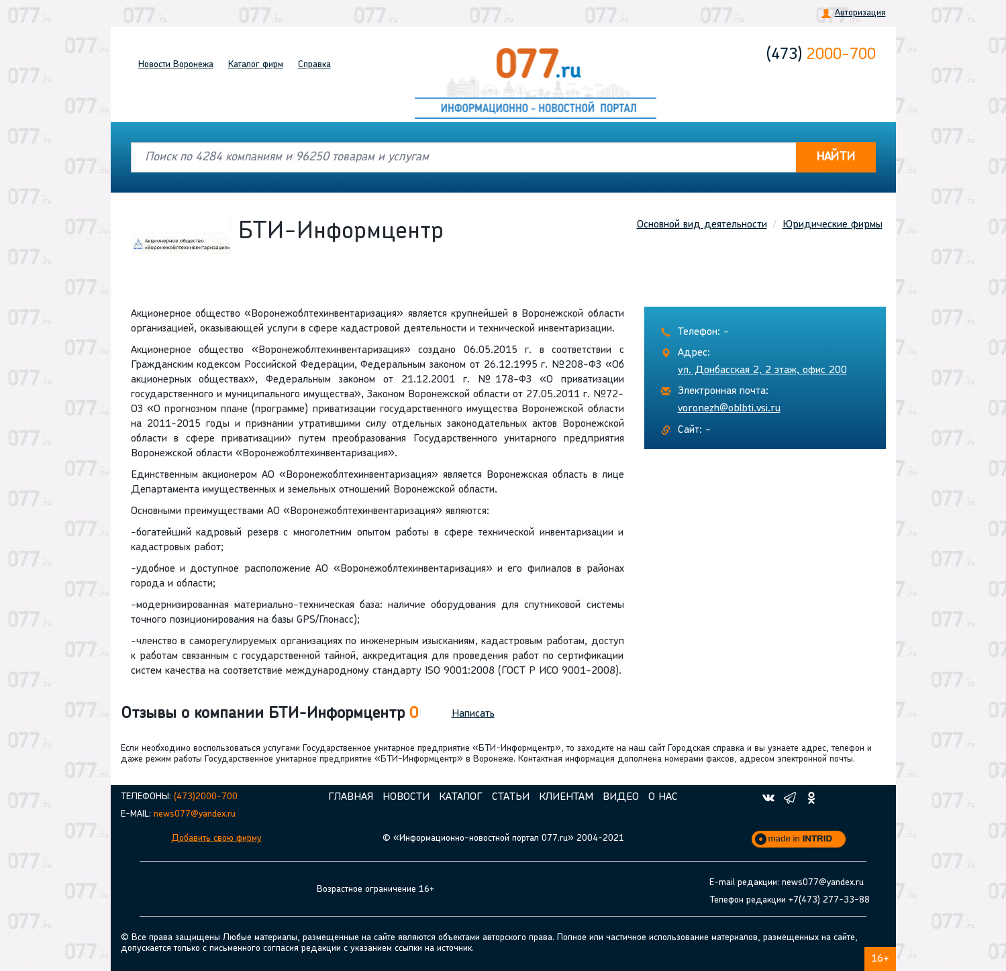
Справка (314, 65)
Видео (621, 797)
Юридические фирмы (833, 224)
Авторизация (860, 13)
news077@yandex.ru (195, 814)
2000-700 (821, 55)
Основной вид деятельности (702, 224)
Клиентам (566, 797)
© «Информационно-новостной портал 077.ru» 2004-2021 (503, 838)
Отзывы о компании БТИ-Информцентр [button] (269, 714)
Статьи (511, 797)
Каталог (255, 65)
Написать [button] (473, 714)
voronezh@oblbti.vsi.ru (729, 408)
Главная (350, 797)
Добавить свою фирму (216, 838)
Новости (175, 65)
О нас (663, 797)
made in (800, 838)
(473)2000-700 (206, 797)
